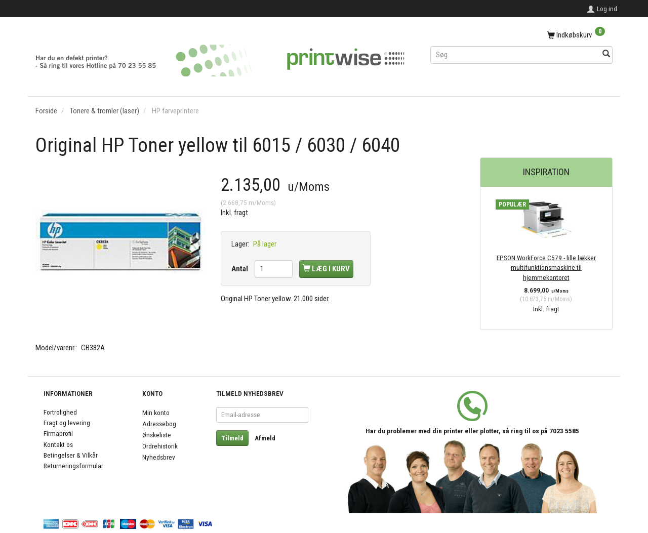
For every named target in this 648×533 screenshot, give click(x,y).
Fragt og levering (67, 423)
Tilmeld (232, 438)
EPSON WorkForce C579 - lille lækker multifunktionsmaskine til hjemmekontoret (546, 267)
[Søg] (606, 54)
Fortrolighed (60, 412)
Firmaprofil (58, 433)
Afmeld (265, 438)
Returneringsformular (73, 466)
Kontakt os (58, 444)
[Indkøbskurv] (521, 35)
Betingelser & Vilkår (71, 455)
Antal (240, 268)
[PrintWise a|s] (220, 57)
